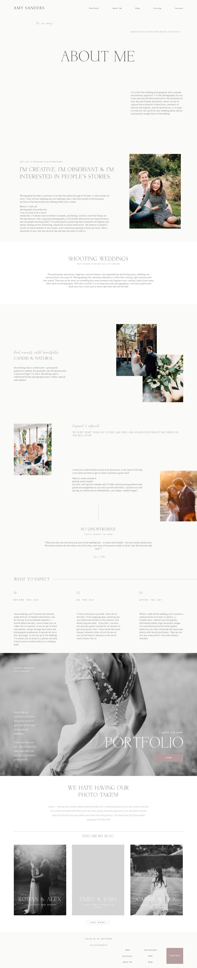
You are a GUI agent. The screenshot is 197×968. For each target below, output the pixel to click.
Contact (179, 8)
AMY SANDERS (94, 955)
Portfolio (94, 8)
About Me (117, 8)
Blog (137, 8)
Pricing (157, 8)
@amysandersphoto (98, 945)
